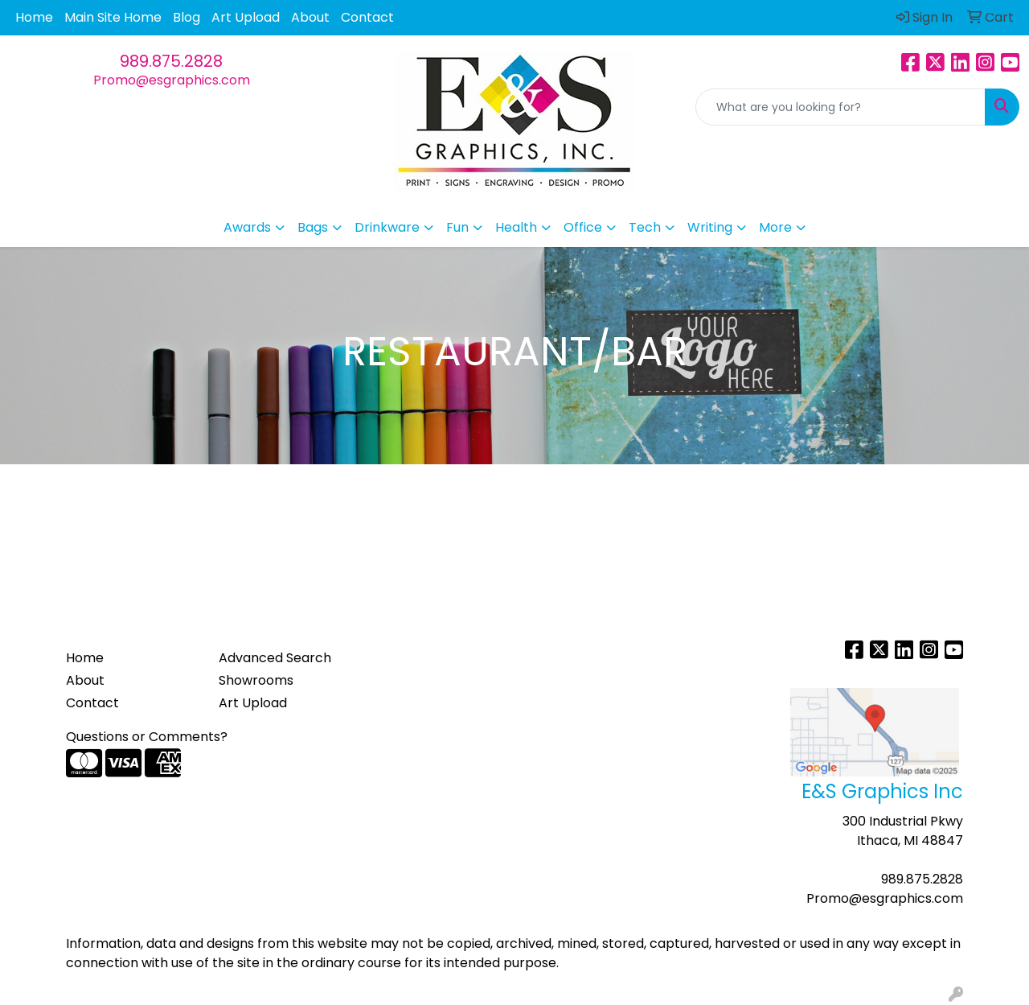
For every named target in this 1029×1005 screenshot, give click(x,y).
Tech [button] (645, 227)
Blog (186, 17)
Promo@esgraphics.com (171, 80)
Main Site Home (113, 17)
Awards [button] (247, 227)
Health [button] (516, 227)
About (310, 17)
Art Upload (245, 17)
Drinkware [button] (387, 227)
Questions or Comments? (147, 736)
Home (34, 17)
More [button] (775, 227)
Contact (367, 17)
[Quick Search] (840, 107)
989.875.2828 (171, 61)
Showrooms (256, 680)
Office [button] (583, 227)
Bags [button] (312, 227)
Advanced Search (275, 658)
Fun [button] (457, 227)
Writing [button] (709, 227)
